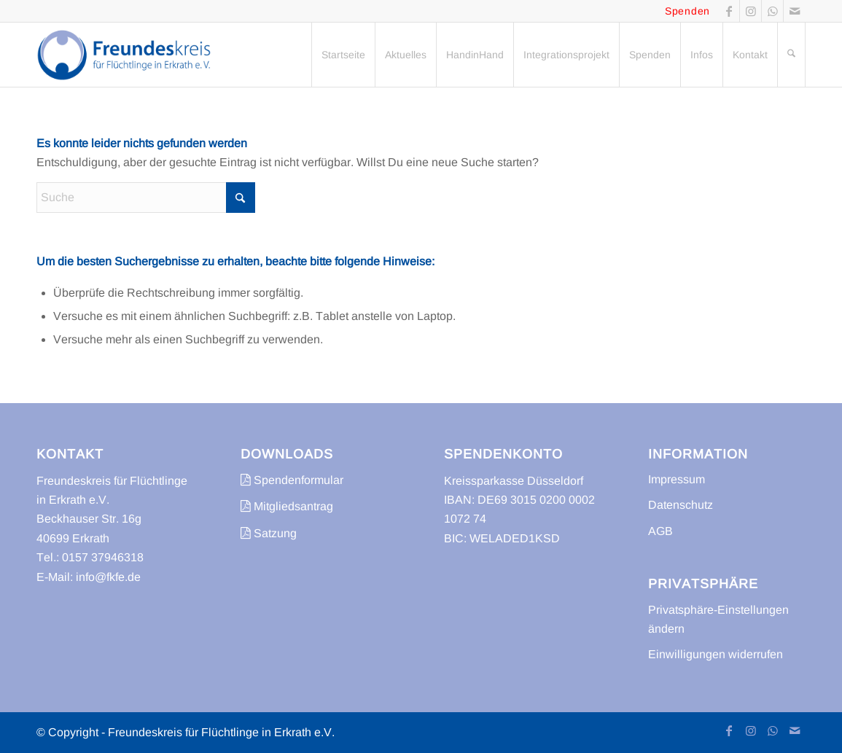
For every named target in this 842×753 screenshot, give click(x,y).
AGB (660, 531)
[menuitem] (343, 55)
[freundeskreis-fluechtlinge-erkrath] (127, 55)
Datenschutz (680, 505)
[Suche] (791, 55)
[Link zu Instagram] (750, 11)
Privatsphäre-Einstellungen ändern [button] (718, 619)
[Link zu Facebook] (728, 11)
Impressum (676, 479)
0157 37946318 (103, 557)
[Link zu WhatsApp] (772, 11)
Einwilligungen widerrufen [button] (715, 654)
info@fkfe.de (108, 577)
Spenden (687, 11)
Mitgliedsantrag (287, 506)
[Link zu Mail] (795, 11)
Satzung (269, 533)
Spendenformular (292, 480)
